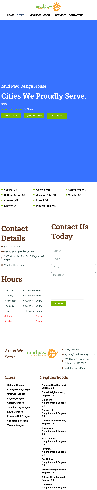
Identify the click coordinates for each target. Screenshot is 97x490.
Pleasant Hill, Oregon (18, 416)
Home (10, 15)
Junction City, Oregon (18, 407)
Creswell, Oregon (16, 393)
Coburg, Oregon (15, 385)
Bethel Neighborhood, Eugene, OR (53, 394)
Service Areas (16, 109)
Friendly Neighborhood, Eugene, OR (54, 471)
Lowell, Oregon (15, 411)
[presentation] (67, 295)
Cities (22, 15)
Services (60, 15)
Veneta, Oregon (15, 425)
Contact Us (76, 15)
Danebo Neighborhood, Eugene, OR (54, 422)
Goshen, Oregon (15, 402)
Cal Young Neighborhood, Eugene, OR (54, 402)
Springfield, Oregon (17, 420)
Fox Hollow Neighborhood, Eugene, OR (54, 462)
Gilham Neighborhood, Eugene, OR (53, 478)
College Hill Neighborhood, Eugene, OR (54, 413)
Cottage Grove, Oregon (19, 389)
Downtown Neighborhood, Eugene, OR (54, 431)
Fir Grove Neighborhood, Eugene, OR (54, 452)
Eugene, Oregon (15, 398)
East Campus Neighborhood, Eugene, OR (54, 441)
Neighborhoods (41, 15)
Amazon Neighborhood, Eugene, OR (54, 386)
